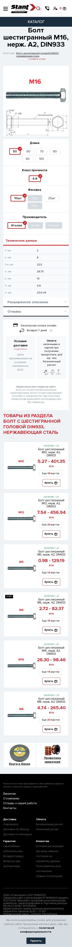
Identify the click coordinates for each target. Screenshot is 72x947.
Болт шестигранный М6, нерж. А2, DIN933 (51, 601)
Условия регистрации (49, 846)
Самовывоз (10, 824)
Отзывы (36, 311)
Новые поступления (49, 876)
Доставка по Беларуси (17, 834)
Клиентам (42, 841)
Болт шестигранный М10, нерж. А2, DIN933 (51, 452)
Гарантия (9, 841)
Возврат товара (13, 856)
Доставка (9, 819)
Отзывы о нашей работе (20, 803)
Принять (36, 940)
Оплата (41, 819)
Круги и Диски (19, 764)
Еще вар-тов (50, 473)
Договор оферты (47, 851)
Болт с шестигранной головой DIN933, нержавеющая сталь (37, 55)
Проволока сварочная (52, 760)
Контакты (9, 808)
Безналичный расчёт (49, 824)
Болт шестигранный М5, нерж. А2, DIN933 (51, 553)
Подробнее (20, 349)
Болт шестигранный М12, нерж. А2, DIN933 (51, 503)
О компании (11, 798)
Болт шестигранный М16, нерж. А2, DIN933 (51, 650)
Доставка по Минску (16, 829)
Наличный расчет (47, 829)
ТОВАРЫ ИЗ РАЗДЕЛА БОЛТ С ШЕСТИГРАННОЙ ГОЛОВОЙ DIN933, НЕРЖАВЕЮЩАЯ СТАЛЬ (31, 424)
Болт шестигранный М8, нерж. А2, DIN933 (51, 700)
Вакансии (9, 794)
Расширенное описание (36, 302)
